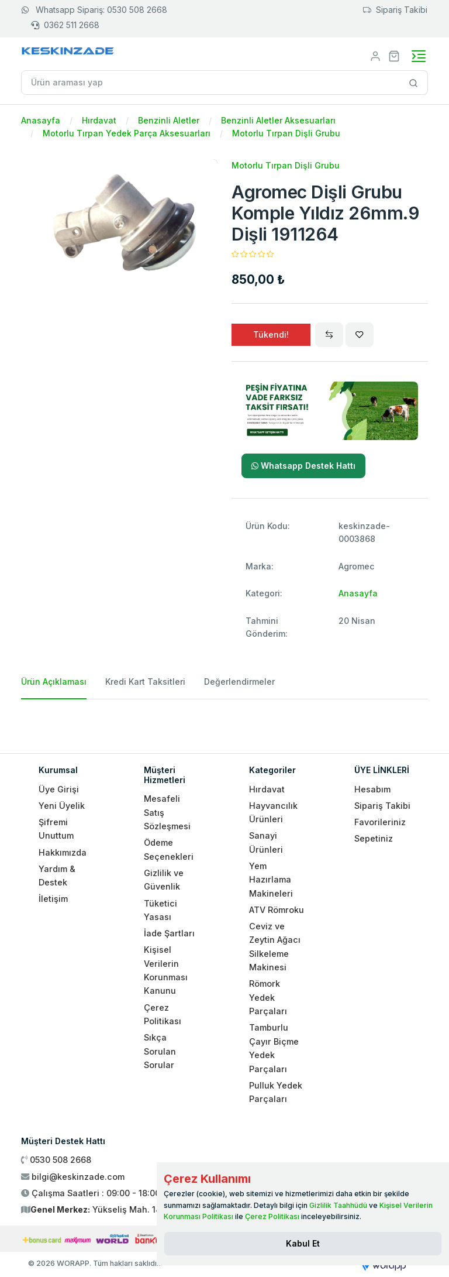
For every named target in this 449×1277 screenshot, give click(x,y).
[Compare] (329, 334)
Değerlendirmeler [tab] (239, 681)
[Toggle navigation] (418, 56)
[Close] (303, 1243)
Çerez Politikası (272, 1216)
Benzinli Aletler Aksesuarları (278, 120)
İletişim (53, 899)
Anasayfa (40, 120)
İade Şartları (169, 933)
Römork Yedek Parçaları (268, 997)
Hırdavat (99, 120)
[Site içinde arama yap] (413, 82)
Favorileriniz (380, 822)
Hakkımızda (63, 852)
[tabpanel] (224, 721)
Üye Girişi (59, 789)
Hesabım (372, 789)
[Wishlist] (360, 334)
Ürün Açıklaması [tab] (54, 681)
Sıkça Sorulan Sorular (160, 1051)
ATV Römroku (276, 910)
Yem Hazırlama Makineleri (271, 879)
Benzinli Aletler (168, 120)
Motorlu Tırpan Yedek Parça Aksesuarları (126, 133)
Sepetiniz (373, 838)
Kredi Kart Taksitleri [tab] (145, 681)
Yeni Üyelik (62, 806)
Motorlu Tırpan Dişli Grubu (286, 133)
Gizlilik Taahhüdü (338, 1205)
